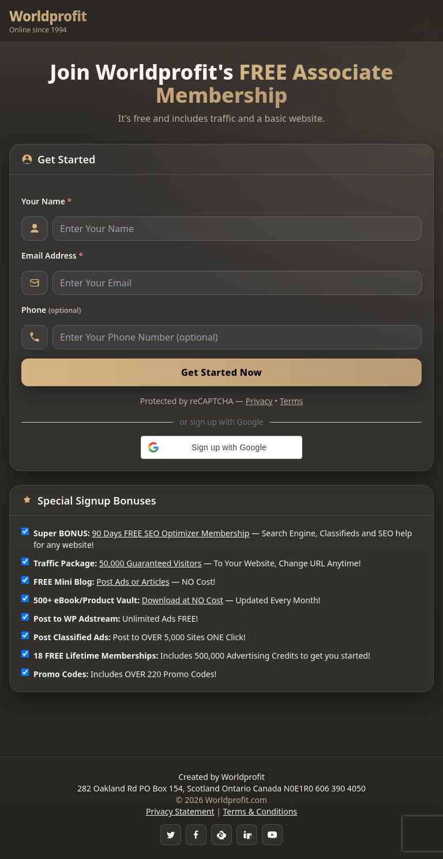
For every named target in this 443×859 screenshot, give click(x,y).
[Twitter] (170, 834)
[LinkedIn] (246, 834)
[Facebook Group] (196, 834)
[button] (221, 447)
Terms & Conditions (260, 811)
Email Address (52, 255)
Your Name (46, 201)
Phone (51, 309)
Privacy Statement (180, 811)
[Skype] (221, 834)
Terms (291, 400)
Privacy (259, 400)
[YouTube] (272, 834)
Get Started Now (221, 372)
